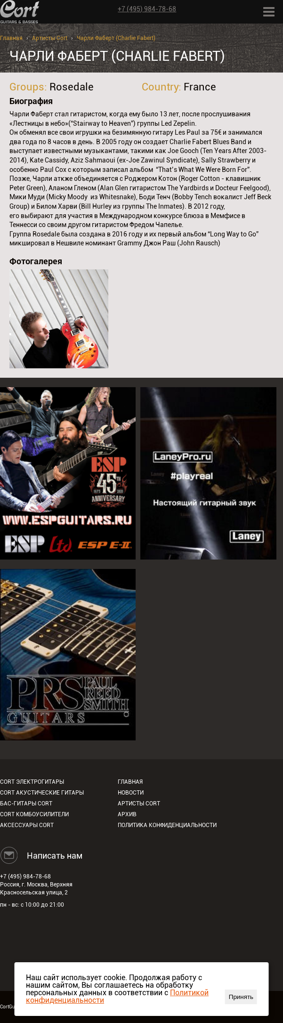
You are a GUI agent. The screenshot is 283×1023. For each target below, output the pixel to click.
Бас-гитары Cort (26, 803)
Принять (241, 996)
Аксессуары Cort (27, 825)
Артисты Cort (49, 38)
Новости (131, 792)
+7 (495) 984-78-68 (147, 9)
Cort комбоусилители (34, 814)
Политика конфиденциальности (167, 825)
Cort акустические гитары (42, 792)
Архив (127, 814)
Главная (11, 38)
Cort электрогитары (32, 782)
